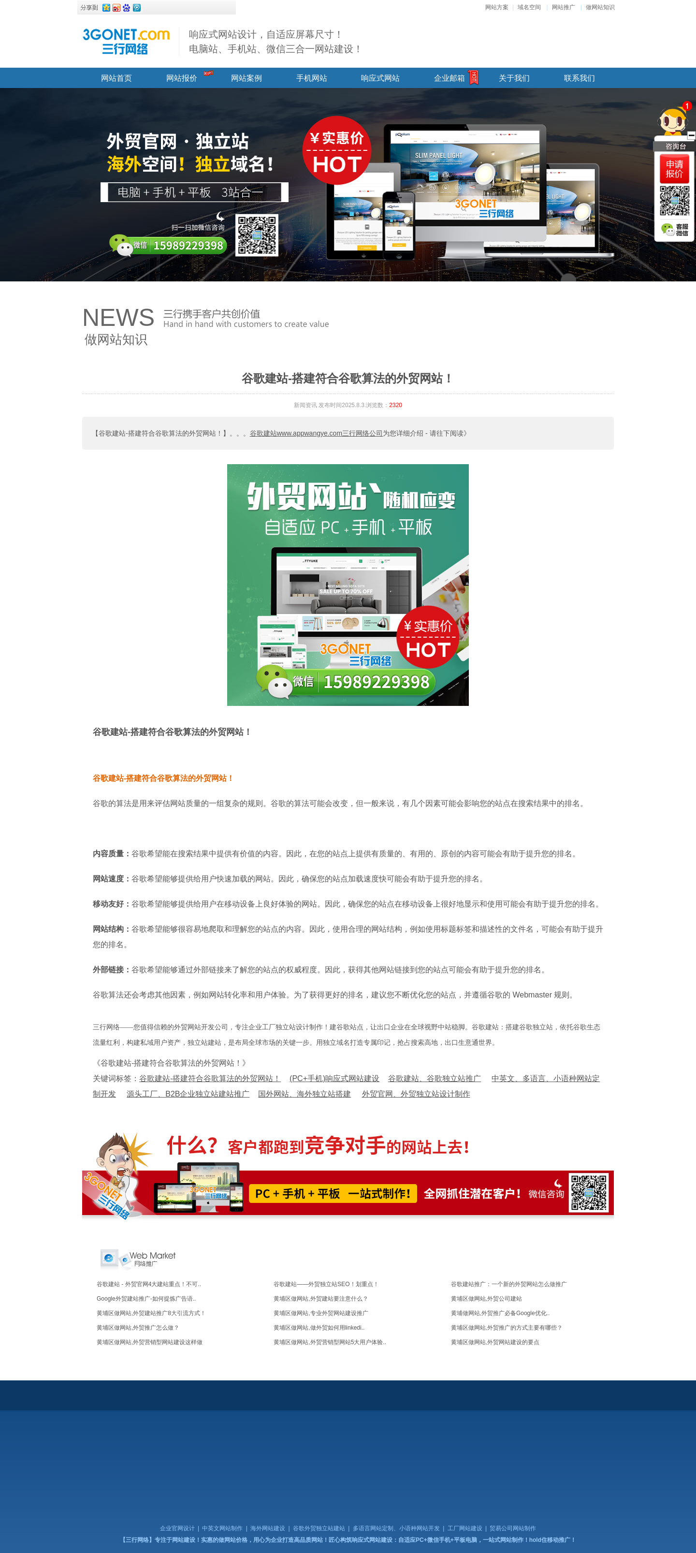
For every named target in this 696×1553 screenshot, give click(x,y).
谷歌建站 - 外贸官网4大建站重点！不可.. (149, 1284)
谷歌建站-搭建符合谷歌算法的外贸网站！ (172, 732)
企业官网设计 (177, 1528)
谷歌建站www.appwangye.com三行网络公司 (316, 433)
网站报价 (181, 78)
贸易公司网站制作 (513, 1528)
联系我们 (579, 78)
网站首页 (116, 78)
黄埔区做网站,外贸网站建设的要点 (495, 1342)
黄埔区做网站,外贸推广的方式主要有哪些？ (507, 1327)
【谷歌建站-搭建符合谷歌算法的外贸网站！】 (161, 433)
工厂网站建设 (465, 1528)
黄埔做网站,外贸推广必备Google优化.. (500, 1313)
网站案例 (246, 78)
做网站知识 (600, 7)
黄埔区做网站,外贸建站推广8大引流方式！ (151, 1313)
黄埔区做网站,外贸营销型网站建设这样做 (150, 1342)
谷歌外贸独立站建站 (319, 1528)
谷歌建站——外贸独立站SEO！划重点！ (326, 1284)
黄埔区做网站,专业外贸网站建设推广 (321, 1313)
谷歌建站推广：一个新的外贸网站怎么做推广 (509, 1284)
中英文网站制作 (222, 1528)
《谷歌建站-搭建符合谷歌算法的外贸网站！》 (171, 1063)
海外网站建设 (267, 1528)
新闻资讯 (305, 405)
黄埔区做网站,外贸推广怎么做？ (138, 1327)
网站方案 (496, 7)
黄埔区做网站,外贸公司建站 (486, 1298)
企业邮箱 (449, 78)
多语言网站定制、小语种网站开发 (396, 1528)
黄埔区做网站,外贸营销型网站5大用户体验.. (330, 1342)
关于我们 (514, 78)
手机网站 (311, 78)
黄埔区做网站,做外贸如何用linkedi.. (319, 1327)
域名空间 (529, 7)
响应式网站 (380, 78)
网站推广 (563, 7)
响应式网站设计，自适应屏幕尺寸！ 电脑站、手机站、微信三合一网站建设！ (276, 41)
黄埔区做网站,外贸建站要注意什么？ (321, 1298)
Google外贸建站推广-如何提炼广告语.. (146, 1298)
